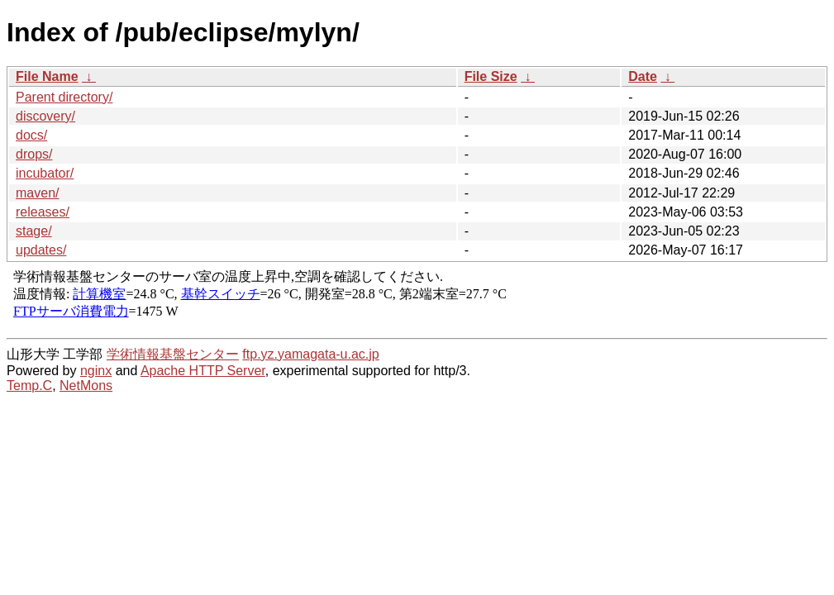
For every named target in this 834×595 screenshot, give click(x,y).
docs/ (31, 135)
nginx (96, 371)
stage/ (34, 231)
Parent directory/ (64, 97)
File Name (47, 76)
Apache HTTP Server (203, 371)
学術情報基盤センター (173, 354)
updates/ (41, 250)
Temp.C (29, 385)
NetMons (86, 385)
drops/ (34, 154)
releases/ (42, 212)
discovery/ (45, 116)
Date (642, 76)
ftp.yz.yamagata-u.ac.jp (310, 354)
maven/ (37, 193)
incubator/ (45, 173)
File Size (491, 76)
